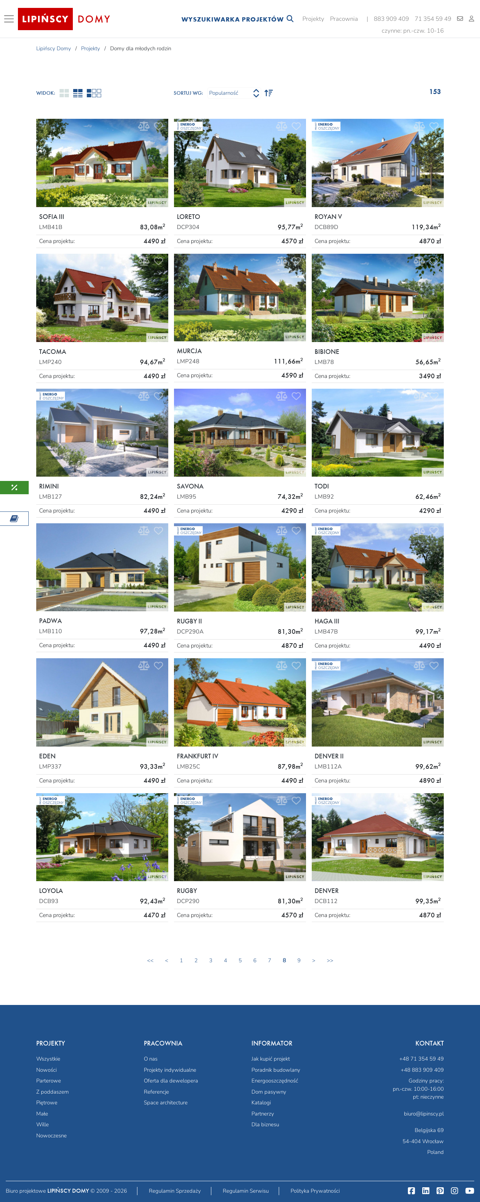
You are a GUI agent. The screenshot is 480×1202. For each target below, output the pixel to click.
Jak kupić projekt (270, 1058)
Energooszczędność (274, 1080)
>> (330, 960)
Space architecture (166, 1102)
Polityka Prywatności (315, 1190)
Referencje (156, 1091)
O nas (150, 1058)
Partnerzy (262, 1113)
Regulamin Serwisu (246, 1190)
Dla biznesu (265, 1124)
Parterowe (48, 1080)
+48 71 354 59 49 (421, 1058)
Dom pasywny (268, 1091)
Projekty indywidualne (170, 1070)
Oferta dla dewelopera (171, 1080)
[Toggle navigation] (10, 19)
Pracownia (344, 19)
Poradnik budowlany (275, 1070)
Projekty (313, 19)
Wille (42, 1124)
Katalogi (261, 1102)
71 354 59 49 (433, 19)
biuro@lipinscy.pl (424, 1113)
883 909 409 (391, 19)
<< (150, 960)
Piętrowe (46, 1102)
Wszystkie (48, 1058)
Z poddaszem (52, 1091)
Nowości (46, 1070)
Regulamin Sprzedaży (175, 1190)
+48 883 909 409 (422, 1070)
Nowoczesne (51, 1135)
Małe (42, 1113)
